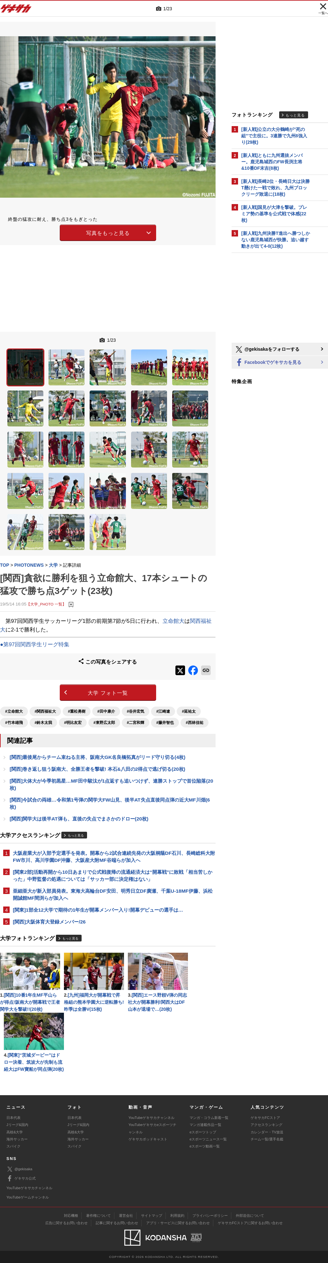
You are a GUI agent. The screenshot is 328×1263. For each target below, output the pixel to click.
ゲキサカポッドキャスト (148, 1139)
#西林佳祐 (194, 722)
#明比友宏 (73, 722)
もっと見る (76, 835)
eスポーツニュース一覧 (208, 1139)
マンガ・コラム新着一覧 (209, 1118)
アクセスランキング (266, 1125)
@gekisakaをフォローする (267, 349)
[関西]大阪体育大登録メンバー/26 (49, 921)
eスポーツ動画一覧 (205, 1146)
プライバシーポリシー (210, 1215)
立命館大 (173, 621)
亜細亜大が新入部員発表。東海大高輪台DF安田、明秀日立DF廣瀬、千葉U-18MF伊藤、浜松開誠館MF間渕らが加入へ (113, 894)
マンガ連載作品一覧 (205, 1125)
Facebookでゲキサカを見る (268, 363)
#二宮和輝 (136, 722)
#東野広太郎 (104, 722)
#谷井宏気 (136, 711)
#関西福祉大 (45, 711)
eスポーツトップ (203, 1132)
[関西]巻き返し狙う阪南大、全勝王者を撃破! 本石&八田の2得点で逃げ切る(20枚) (97, 769)
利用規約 (177, 1215)
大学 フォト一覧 (108, 693)
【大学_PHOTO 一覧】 (46, 604)
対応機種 (71, 1215)
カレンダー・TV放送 (267, 1132)
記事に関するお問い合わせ (117, 1223)
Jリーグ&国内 (17, 1125)
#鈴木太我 (43, 722)
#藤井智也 (165, 722)
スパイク (13, 1146)
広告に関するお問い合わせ (66, 1223)
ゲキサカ (16, 10)
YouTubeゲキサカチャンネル (151, 1118)
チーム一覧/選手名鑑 (267, 1139)
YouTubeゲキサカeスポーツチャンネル (152, 1128)
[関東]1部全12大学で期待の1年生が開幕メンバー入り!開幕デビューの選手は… (98, 910)
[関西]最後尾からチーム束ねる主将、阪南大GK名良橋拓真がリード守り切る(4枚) (97, 757)
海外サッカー (17, 1139)
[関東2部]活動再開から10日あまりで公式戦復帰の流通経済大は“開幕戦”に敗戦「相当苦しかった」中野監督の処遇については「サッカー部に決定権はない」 (112, 875)
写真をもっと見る (108, 233)
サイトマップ (151, 1215)
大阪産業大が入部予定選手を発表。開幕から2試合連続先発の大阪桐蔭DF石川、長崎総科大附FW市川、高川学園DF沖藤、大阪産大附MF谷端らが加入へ (114, 856)
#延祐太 (189, 711)
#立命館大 (14, 711)
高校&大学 (14, 1132)
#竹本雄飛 (14, 722)
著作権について (98, 1215)
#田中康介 (106, 711)
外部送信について (250, 1215)
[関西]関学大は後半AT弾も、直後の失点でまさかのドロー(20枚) (79, 818)
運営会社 (126, 1215)
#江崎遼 (163, 711)
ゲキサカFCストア (265, 1118)
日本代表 (13, 1118)
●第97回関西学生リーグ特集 (34, 644)
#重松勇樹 (76, 711)
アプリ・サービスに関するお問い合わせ (178, 1223)
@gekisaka (19, 1169)
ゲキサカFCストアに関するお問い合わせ (250, 1223)
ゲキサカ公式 (21, 1178)
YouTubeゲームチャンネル (27, 1197)
